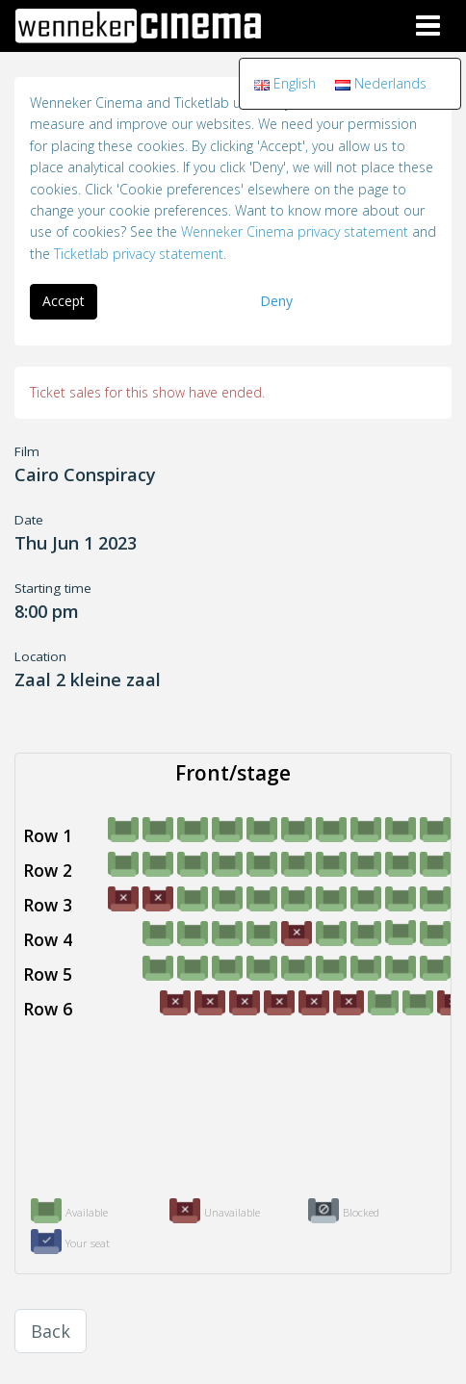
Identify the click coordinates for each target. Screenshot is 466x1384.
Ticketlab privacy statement (138, 253)
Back (50, 1331)
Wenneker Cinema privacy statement (294, 231)
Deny (276, 301)
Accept (63, 301)
